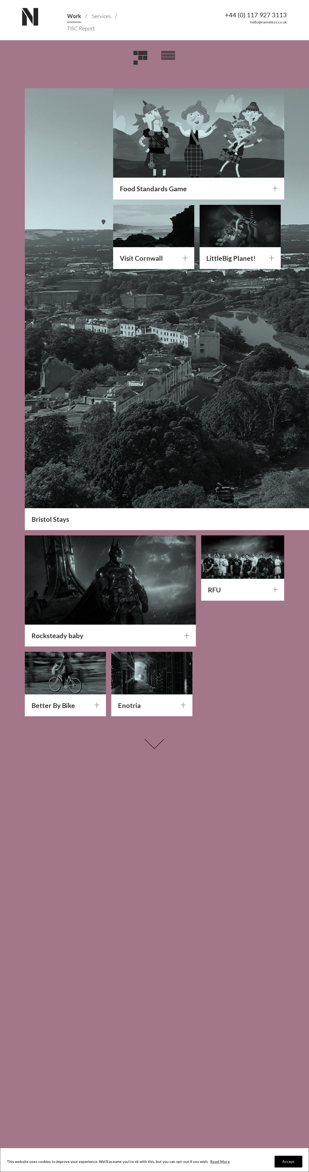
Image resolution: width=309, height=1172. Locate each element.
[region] (154, 1160)
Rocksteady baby (57, 636)
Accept (288, 1161)
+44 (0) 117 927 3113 (256, 15)
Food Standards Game (153, 189)
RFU (214, 590)
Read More (220, 1161)
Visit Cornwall (141, 258)
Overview (168, 58)
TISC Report (81, 28)
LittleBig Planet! (231, 258)
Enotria (129, 705)
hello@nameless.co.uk (268, 22)
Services (101, 16)
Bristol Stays (50, 519)
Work (74, 16)
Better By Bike (53, 705)
